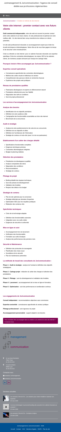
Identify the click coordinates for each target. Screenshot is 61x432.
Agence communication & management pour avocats (30, 9)
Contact (18, 429)
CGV (23, 429)
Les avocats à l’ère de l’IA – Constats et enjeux (23, 413)
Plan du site (46, 429)
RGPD (40, 429)
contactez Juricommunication (13, 378)
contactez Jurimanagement (12, 375)
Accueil (13, 429)
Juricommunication (9, 21)
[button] (30, 15)
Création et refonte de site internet (28, 21)
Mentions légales (31, 429)
